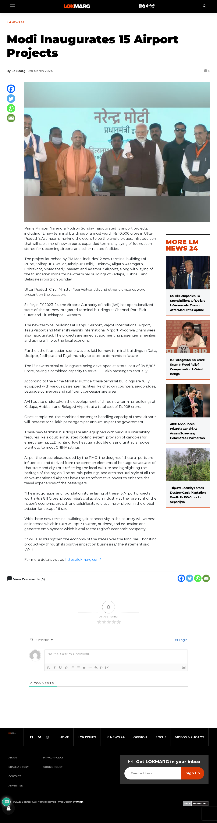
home (64, 737)
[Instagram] (47, 737)
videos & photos (189, 737)
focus (161, 737)
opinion (140, 737)
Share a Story (18, 766)
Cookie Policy (53, 766)
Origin (79, 801)
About (13, 757)
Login (181, 640)
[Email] (11, 118)
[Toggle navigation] (12, 6)
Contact (14, 776)
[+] (107, 667)
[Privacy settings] (8, 808)
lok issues (87, 737)
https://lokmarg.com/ (83, 560)
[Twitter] (11, 98)
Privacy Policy (53, 757)
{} (101, 667)
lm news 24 (115, 737)
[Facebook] (11, 89)
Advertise (15, 785)
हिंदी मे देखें (146, 6)
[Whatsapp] (11, 108)
